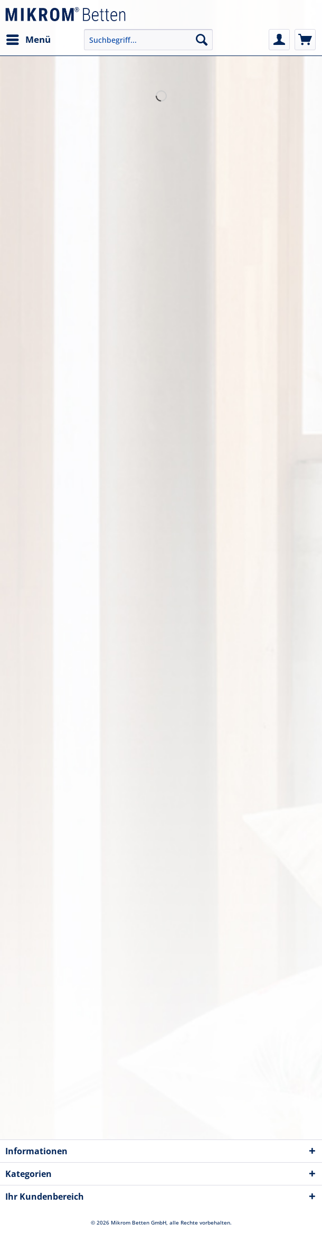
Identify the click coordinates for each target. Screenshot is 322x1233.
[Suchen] (202, 39)
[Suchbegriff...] (148, 39)
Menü (28, 38)
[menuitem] (28, 39)
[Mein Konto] (279, 39)
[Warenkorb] (305, 39)
